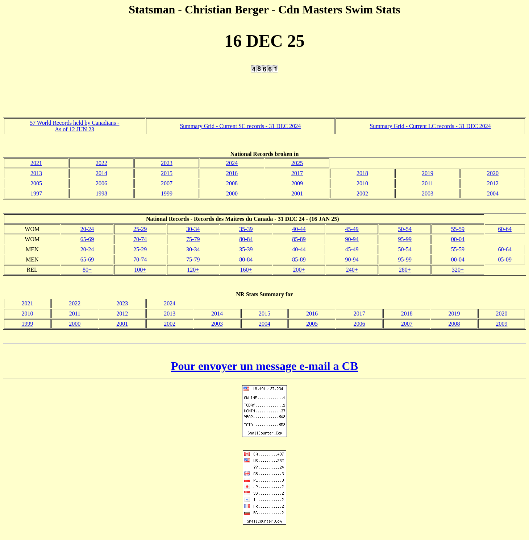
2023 (166, 163)
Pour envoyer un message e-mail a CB (264, 365)
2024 (232, 163)
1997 (36, 193)
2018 (362, 173)
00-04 (458, 239)
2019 (427, 173)
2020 (493, 173)
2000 (232, 193)
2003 (427, 193)
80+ (87, 270)
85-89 (298, 239)
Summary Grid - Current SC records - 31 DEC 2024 (240, 126)
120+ (193, 270)
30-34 (193, 229)
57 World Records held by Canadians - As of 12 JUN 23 (74, 126)
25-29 (140, 229)
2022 (101, 163)
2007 (166, 183)
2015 (166, 173)
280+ (405, 270)
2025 (297, 163)
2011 (427, 183)
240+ (352, 270)
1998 (101, 193)
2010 (362, 183)
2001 (297, 193)
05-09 (505, 259)
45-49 (351, 229)
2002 (362, 193)
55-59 (458, 229)
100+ (140, 270)
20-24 (87, 229)
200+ (299, 270)
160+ (246, 270)
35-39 (246, 229)
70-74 (140, 239)
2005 (36, 183)
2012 (493, 183)
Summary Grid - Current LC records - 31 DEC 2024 (430, 126)
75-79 (193, 239)
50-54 (405, 229)
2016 (232, 173)
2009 (297, 183)
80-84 (246, 239)
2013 (36, 173)
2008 (232, 183)
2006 (101, 183)
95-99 (405, 239)
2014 (101, 173)
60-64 (505, 229)
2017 (297, 173)
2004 (493, 193)
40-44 (298, 229)
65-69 (87, 239)
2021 (36, 163)
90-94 (351, 239)
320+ (458, 270)
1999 (166, 193)
